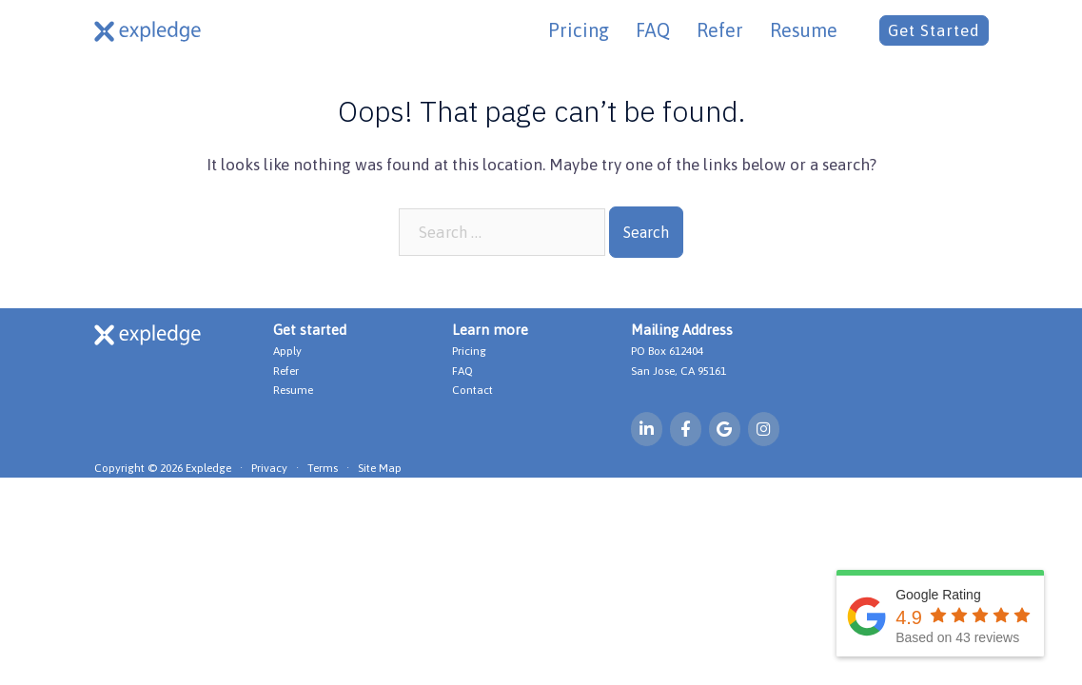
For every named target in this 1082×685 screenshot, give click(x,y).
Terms (322, 470)
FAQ (653, 30)
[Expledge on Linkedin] (647, 429)
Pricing (578, 30)
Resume (803, 30)
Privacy (269, 470)
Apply (287, 351)
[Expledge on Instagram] (765, 429)
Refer (720, 30)
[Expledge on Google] (725, 429)
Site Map (380, 470)
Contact (472, 390)
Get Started (934, 30)
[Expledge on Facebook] (686, 429)
